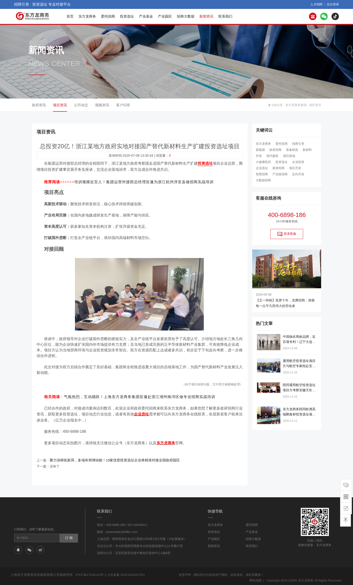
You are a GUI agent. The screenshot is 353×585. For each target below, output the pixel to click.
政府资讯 (39, 105)
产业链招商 (280, 174)
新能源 (260, 150)
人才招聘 (317, 4)
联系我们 (225, 16)
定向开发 (298, 174)
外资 (259, 156)
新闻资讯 (206, 16)
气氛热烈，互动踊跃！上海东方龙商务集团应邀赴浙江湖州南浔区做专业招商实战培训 (139, 396)
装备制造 (292, 150)
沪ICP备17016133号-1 (90, 572)
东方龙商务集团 (298, 105)
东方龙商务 (87, 16)
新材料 (307, 150)
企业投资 (298, 162)
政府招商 (275, 150)
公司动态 (81, 105)
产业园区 (165, 16)
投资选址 (127, 16)
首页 (70, 16)
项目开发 (295, 168)
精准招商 (278, 168)
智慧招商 (262, 174)
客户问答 (123, 105)
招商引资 (298, 143)
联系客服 (286, 234)
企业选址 (262, 168)
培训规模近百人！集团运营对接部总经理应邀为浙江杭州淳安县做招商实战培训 (144, 181)
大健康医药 (263, 162)
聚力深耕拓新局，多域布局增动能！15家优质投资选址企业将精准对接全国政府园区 (110, 458)
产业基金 (146, 16)
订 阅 (68, 535)
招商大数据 (185, 16)
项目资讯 (315, 105)
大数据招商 (263, 180)
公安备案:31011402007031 (125, 572)
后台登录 (333, 4)
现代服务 (272, 156)
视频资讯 (102, 105)
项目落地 (289, 156)
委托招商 (108, 16)
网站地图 (255, 577)
